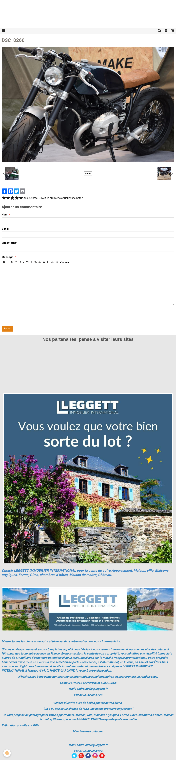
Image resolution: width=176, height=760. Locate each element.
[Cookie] (7, 753)
